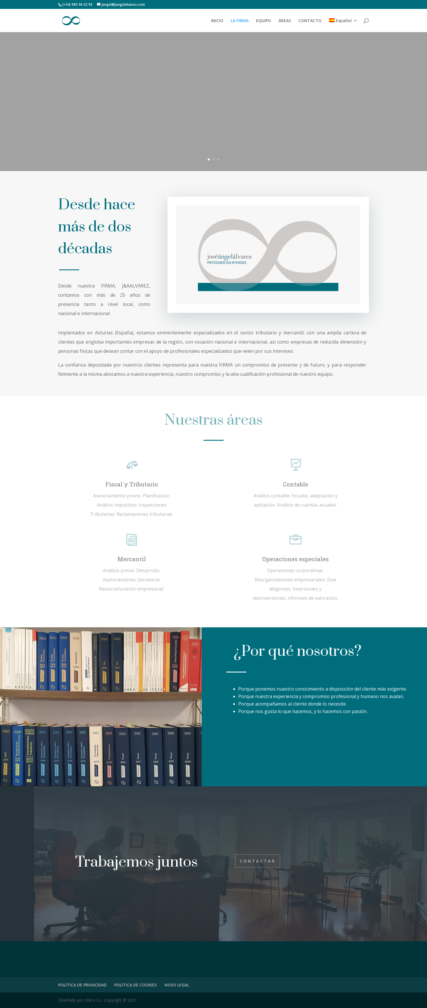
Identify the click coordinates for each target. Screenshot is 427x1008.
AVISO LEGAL (176, 985)
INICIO (217, 21)
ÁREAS (285, 21)
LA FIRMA (240, 21)
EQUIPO (263, 21)
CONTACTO (309, 21)
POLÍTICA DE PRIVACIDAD (82, 985)
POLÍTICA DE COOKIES (135, 985)
